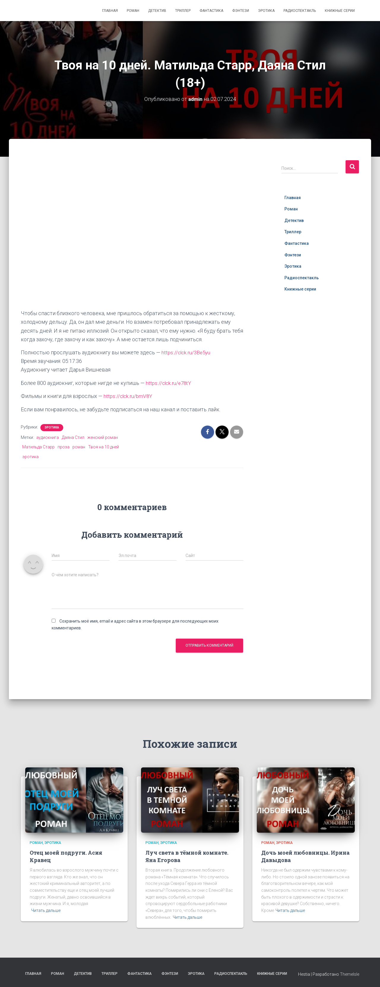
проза (63, 446)
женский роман (102, 436)
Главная (110, 11)
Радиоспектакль (300, 11)
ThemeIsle (349, 973)
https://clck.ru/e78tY (169, 383)
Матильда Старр (38, 446)
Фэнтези (240, 11)
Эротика (266, 11)
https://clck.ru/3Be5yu (187, 352)
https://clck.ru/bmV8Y (129, 396)
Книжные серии (340, 11)
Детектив (157, 11)
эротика (30, 456)
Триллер (183, 11)
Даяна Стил (73, 436)
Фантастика (211, 11)
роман (78, 446)
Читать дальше (46, 909)
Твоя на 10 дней (103, 446)
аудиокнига (47, 436)
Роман (133, 11)
